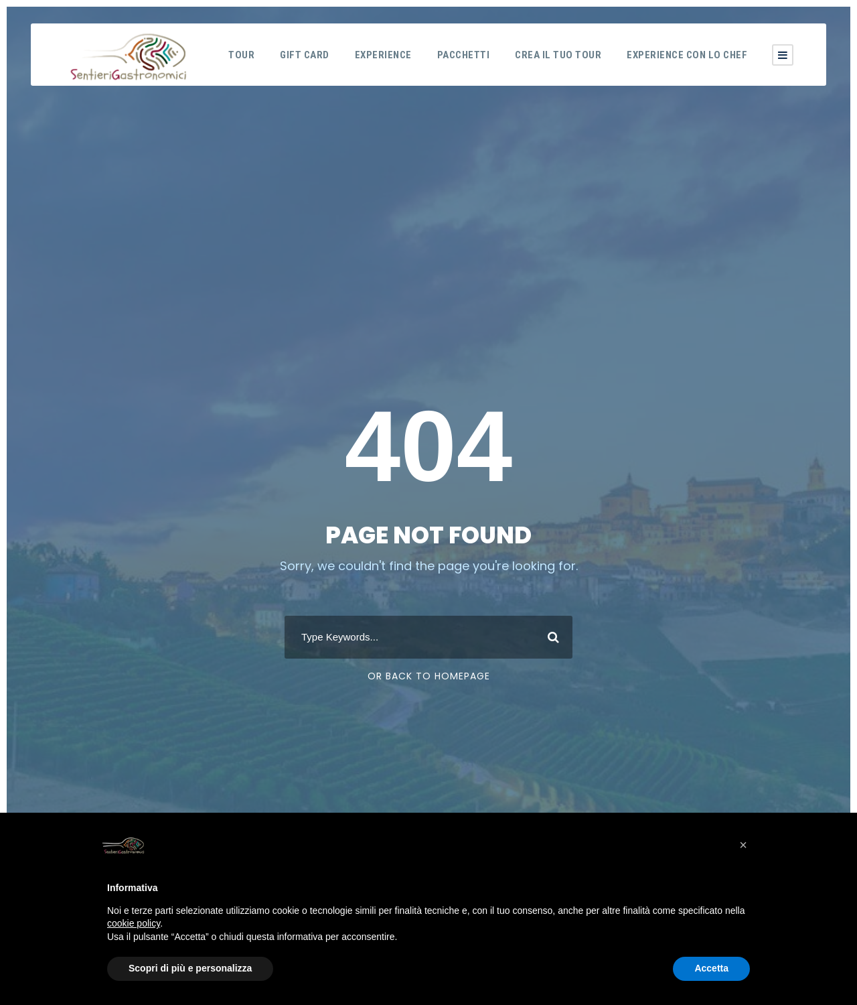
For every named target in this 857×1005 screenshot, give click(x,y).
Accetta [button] (711, 968)
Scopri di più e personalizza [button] (190, 968)
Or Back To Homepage (429, 676)
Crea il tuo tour (558, 55)
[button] (743, 845)
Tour (241, 55)
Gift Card (304, 55)
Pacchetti (463, 55)
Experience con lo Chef (687, 55)
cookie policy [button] (133, 923)
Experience (383, 55)
